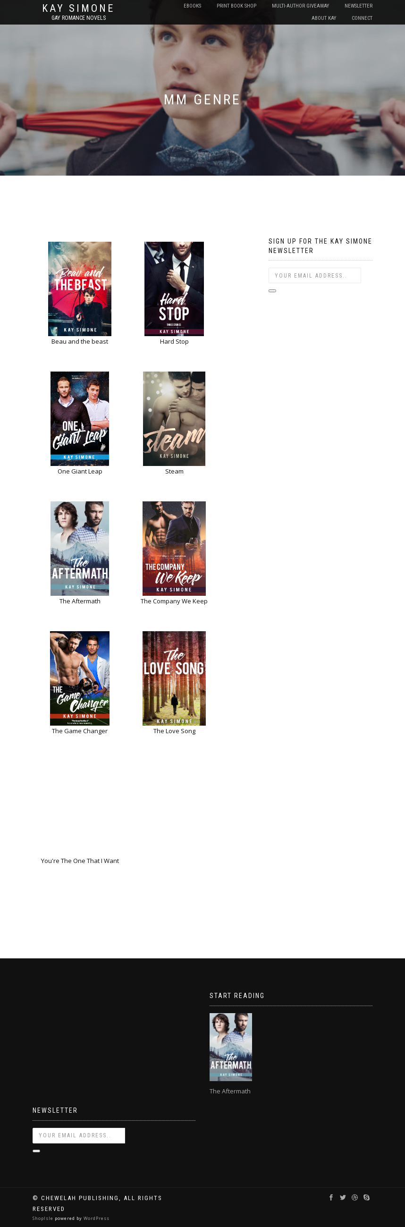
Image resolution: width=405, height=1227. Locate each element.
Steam (174, 471)
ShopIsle (44, 1218)
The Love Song (174, 731)
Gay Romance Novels (78, 18)
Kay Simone (78, 8)
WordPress (96, 1218)
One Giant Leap (80, 471)
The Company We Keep (174, 601)
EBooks (192, 6)
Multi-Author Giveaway (300, 6)
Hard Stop (174, 341)
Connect (362, 18)
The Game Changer (80, 731)
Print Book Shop (236, 6)
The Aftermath (80, 601)
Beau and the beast (79, 341)
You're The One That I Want (80, 860)
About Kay (324, 18)
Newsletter (358, 6)
